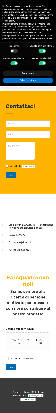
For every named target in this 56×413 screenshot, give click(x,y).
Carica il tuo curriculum (21, 328)
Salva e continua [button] (28, 80)
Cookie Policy (28, 399)
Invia (11, 175)
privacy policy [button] (13, 12)
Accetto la (22, 166)
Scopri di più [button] (28, 73)
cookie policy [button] (8, 21)
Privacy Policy (28, 166)
